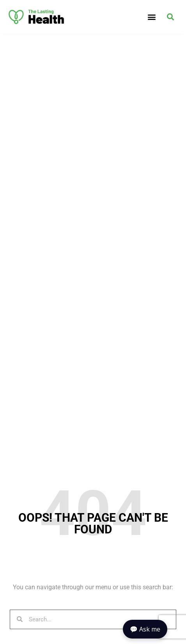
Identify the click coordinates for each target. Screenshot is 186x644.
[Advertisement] (93, 131)
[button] (151, 17)
